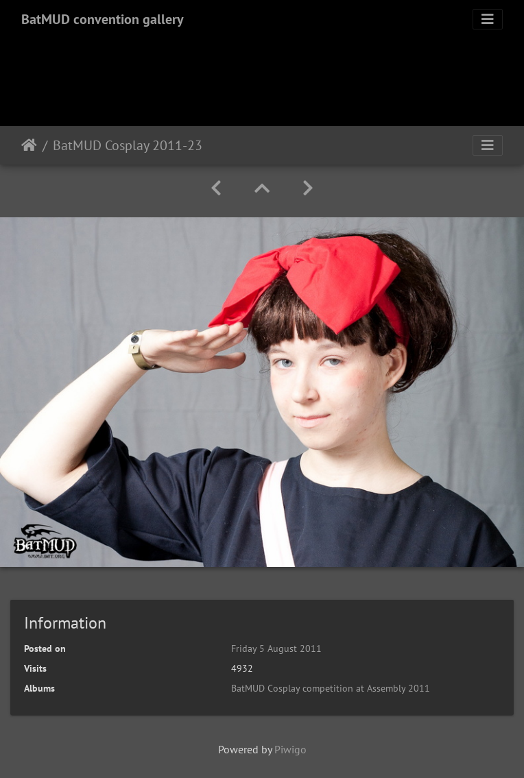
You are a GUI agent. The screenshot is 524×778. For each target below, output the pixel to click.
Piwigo (290, 749)
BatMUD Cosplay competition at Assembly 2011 (330, 688)
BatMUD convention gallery (102, 19)
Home (29, 145)
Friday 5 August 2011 (276, 648)
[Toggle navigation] (488, 19)
